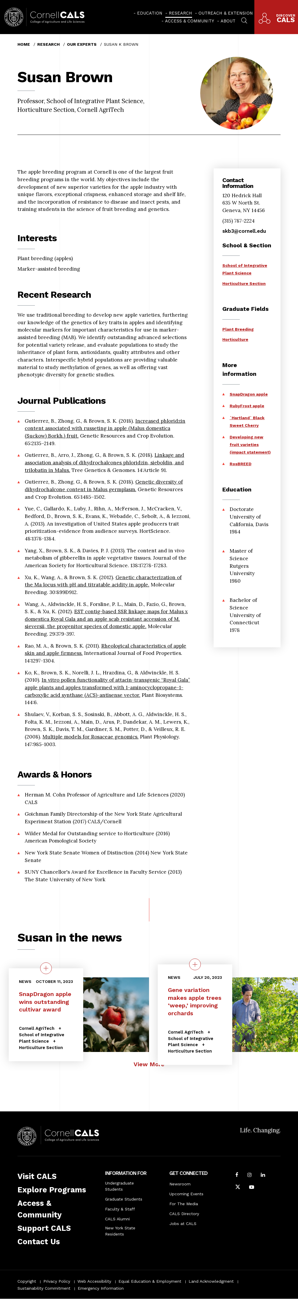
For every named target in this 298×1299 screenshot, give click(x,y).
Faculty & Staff (120, 1209)
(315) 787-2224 (238, 221)
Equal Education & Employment (149, 1281)
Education (149, 13)
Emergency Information (101, 1288)
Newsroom (180, 1184)
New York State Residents (120, 1231)
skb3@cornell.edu (244, 231)
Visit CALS (36, 1176)
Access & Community (189, 21)
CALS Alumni (117, 1219)
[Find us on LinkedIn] (263, 1175)
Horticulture (235, 339)
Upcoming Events (186, 1194)
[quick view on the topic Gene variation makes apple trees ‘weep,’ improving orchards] (195, 964)
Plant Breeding (238, 329)
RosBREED (240, 463)
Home (23, 44)
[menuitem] (148, 13)
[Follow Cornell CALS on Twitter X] (237, 1188)
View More (149, 1064)
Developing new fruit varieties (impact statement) (250, 444)
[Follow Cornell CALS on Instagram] (249, 1175)
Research (180, 13)
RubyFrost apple (247, 405)
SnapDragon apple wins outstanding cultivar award (45, 1001)
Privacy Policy (56, 1281)
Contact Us (38, 1241)
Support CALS (44, 1228)
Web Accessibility (94, 1281)
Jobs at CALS (182, 1223)
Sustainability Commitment (43, 1288)
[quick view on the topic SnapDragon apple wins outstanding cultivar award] (46, 968)
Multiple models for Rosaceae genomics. (90, 737)
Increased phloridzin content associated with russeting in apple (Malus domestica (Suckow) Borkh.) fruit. (105, 428)
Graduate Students (123, 1199)
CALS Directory (184, 1213)
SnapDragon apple (249, 394)
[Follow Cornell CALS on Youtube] (251, 1188)
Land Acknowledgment (211, 1281)
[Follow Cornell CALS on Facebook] (236, 1175)
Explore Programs (51, 1189)
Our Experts (82, 44)
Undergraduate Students (119, 1186)
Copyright (26, 1281)
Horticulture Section (244, 283)
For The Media (183, 1203)
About (228, 21)
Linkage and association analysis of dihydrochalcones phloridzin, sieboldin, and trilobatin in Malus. (104, 462)
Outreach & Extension (225, 13)
